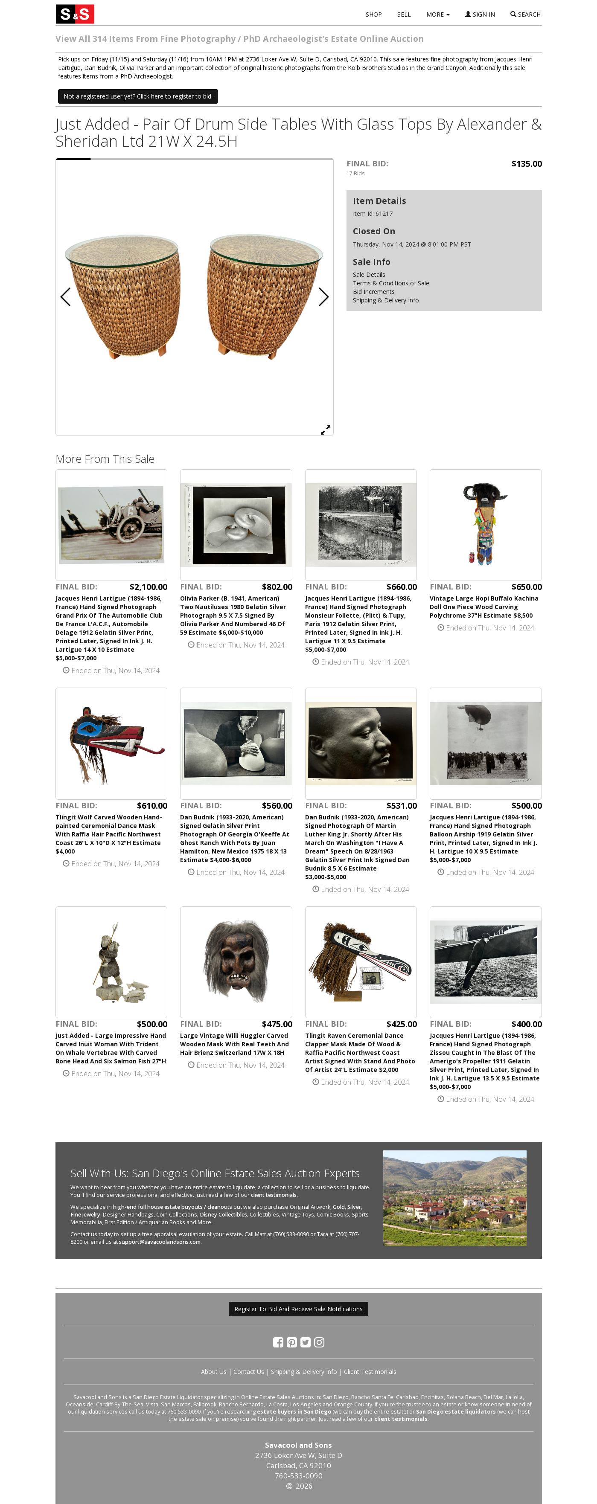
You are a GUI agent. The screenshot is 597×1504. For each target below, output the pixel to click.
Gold (339, 1207)
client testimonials (274, 1195)
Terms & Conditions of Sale (391, 283)
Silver (354, 1207)
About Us (214, 1372)
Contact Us (248, 1372)
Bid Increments (374, 291)
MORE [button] (438, 14)
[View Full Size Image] (325, 429)
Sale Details (369, 274)
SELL (404, 14)
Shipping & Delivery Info (386, 300)
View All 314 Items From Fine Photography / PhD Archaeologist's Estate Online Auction (239, 38)
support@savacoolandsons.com (160, 1242)
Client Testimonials (370, 1372)
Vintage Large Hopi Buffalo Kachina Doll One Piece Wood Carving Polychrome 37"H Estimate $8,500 (484, 606)
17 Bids (356, 173)
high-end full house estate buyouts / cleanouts (172, 1207)
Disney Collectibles (223, 1214)
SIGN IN (480, 14)
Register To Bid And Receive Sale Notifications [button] (298, 1309)
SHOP (374, 14)
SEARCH (525, 14)
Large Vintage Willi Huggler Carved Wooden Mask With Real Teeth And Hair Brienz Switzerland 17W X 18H (234, 1044)
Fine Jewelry (85, 1214)
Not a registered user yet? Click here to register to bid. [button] (138, 96)
